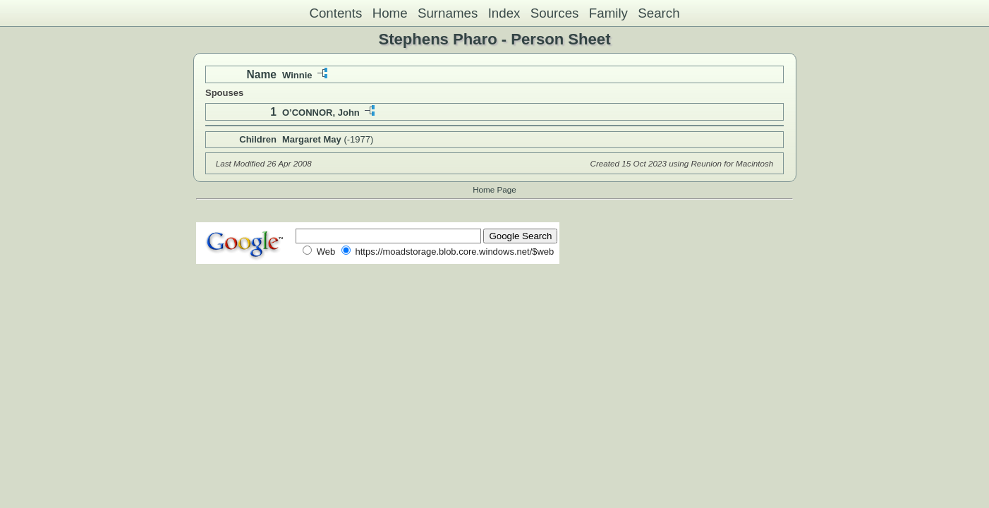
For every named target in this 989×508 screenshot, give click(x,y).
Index (504, 13)
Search (658, 13)
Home (390, 13)
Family (608, 13)
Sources (554, 13)
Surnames (448, 13)
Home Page (494, 189)
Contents (335, 13)
